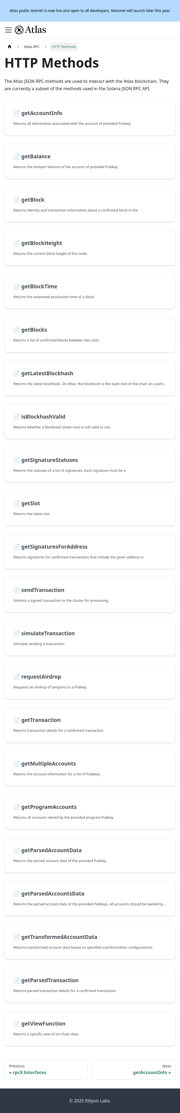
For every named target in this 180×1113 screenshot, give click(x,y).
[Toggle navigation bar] (8, 30)
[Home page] (9, 47)
